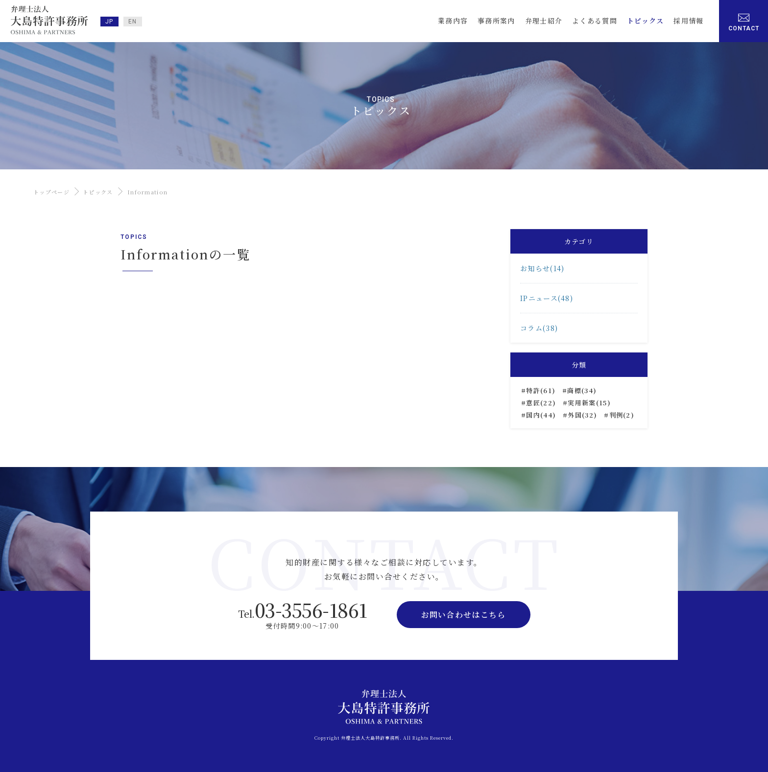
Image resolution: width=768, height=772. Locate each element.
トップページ (51, 192)
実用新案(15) (589, 402)
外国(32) (582, 415)
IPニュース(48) (546, 298)
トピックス (98, 192)
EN (132, 21)
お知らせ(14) (542, 268)
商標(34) (582, 390)
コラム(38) (539, 328)
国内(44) (541, 415)
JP (109, 21)
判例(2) (622, 415)
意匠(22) (541, 402)
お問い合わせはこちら (463, 614)
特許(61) (540, 390)
